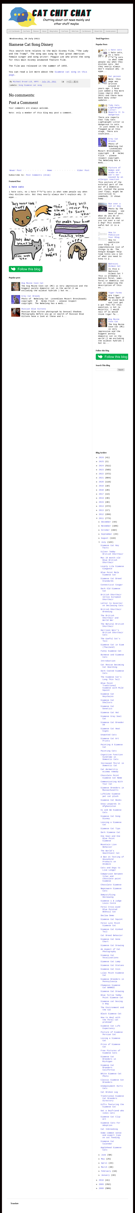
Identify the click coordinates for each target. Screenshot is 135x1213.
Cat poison (114, 76)
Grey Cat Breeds (30, 296)
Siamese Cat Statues (112, 965)
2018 (102, 490)
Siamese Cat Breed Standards (111, 580)
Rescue (36, 31)
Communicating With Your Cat (112, 783)
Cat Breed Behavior (112, 935)
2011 (102, 518)
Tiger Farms (115, 293)
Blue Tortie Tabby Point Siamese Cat (112, 996)
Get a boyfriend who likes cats (112, 1112)
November (106, 526)
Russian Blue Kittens (33, 309)
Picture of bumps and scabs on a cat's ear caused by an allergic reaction (110, 174)
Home (49, 170)
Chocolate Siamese (111, 885)
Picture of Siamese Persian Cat (112, 1033)
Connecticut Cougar (112, 585)
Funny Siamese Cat (111, 651)
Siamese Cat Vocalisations (109, 956)
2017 (102, 494)
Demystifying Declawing (108, 896)
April (105, 1163)
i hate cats (16, 187)
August (105, 538)
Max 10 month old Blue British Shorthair (110, 560)
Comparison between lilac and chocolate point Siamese (112, 877)
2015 (102, 502)
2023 (102, 470)
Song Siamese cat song (30, 85)
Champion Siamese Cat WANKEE (110, 986)
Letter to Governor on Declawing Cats (112, 604)
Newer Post (15, 170)
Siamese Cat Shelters (107, 701)
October (106, 530)
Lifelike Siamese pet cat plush (110, 795)
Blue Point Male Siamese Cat (110, 573)
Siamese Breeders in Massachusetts (112, 789)
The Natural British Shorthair (112, 625)
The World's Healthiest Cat (110, 852)
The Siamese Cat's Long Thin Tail (111, 678)
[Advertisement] (110, 411)
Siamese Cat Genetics (107, 707)
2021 (102, 478)
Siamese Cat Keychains (107, 695)
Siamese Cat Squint (112, 919)
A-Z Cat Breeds (14, 31)
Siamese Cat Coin (110, 969)
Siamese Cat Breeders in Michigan (108, 1059)
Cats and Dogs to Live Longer (110, 869)
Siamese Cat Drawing (112, 945)
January (106, 1175)
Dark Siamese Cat (110, 832)
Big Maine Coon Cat (32, 283)
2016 (102, 498)
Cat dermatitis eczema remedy (109, 770)
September (107, 534)
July (104, 542)
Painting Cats (109, 751)
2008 (102, 1188)
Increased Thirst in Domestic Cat (112, 764)
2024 (102, 466)
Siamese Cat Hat (110, 713)
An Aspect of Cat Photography (110, 950)
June (104, 1155)
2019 (102, 486)
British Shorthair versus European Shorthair (111, 597)
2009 (102, 1184)
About (44, 31)
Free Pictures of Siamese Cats (110, 1052)
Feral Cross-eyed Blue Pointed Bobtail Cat (110, 909)
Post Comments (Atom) (38, 175)
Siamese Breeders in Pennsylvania (112, 980)
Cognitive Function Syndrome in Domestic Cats (112, 757)
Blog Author (54, 31)
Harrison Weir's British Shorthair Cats (112, 632)
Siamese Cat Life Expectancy (110, 1027)
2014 (102, 506)
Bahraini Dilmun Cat (114, 265)
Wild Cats (75, 31)
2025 (102, 462)
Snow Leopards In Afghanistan (110, 805)
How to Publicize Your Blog (113, 235)
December (106, 522)
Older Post (83, 170)
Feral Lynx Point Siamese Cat (110, 924)
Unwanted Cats (109, 735)
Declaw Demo (107, 916)
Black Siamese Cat (111, 1014)
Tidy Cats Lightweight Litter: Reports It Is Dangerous (116, 110)
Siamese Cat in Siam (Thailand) (112, 646)
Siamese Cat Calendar (107, 1142)
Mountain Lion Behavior (109, 846)
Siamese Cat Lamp (110, 962)
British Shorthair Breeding (111, 610)
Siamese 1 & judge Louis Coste (111, 902)
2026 (102, 458)
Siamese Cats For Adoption (110, 1124)
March (105, 1167)
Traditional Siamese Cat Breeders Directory (112, 1098)
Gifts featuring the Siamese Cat (112, 1105)
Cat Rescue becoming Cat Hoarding (112, 666)
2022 (102, 474)
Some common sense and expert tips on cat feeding (111, 1135)
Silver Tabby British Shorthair (112, 553)
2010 (102, 1180)
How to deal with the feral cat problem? (110, 1019)
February (106, 1171)
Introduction (108, 661)
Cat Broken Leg (109, 1092)
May (103, 1159)
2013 (102, 510)
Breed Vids (98, 31)
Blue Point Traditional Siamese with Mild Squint (112, 687)
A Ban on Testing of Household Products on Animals (112, 860)
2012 (102, 514)
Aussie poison (111, 31)
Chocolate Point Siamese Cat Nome (111, 776)
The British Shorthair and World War (109, 618)
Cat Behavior (86, 31)
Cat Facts (26, 31)
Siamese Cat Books (111, 800)
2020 (102, 482)
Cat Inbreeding (109, 1129)
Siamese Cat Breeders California (108, 1067)
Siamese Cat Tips (110, 829)
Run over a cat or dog (114, 205)
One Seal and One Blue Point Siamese (110, 838)
